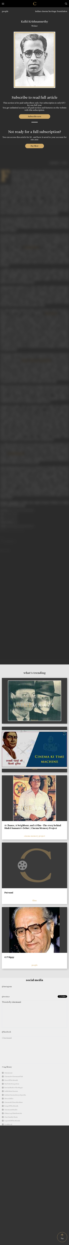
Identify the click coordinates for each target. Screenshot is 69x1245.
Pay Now (35, 146)
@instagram (7, 986)
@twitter (6, 997)
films (34, 900)
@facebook (6, 1032)
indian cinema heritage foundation (51, 11)
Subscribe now (34, 116)
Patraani (8, 892)
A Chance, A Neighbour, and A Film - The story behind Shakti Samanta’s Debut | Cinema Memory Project (32, 827)
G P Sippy (9, 957)
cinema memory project (34, 836)
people (5, 11)
